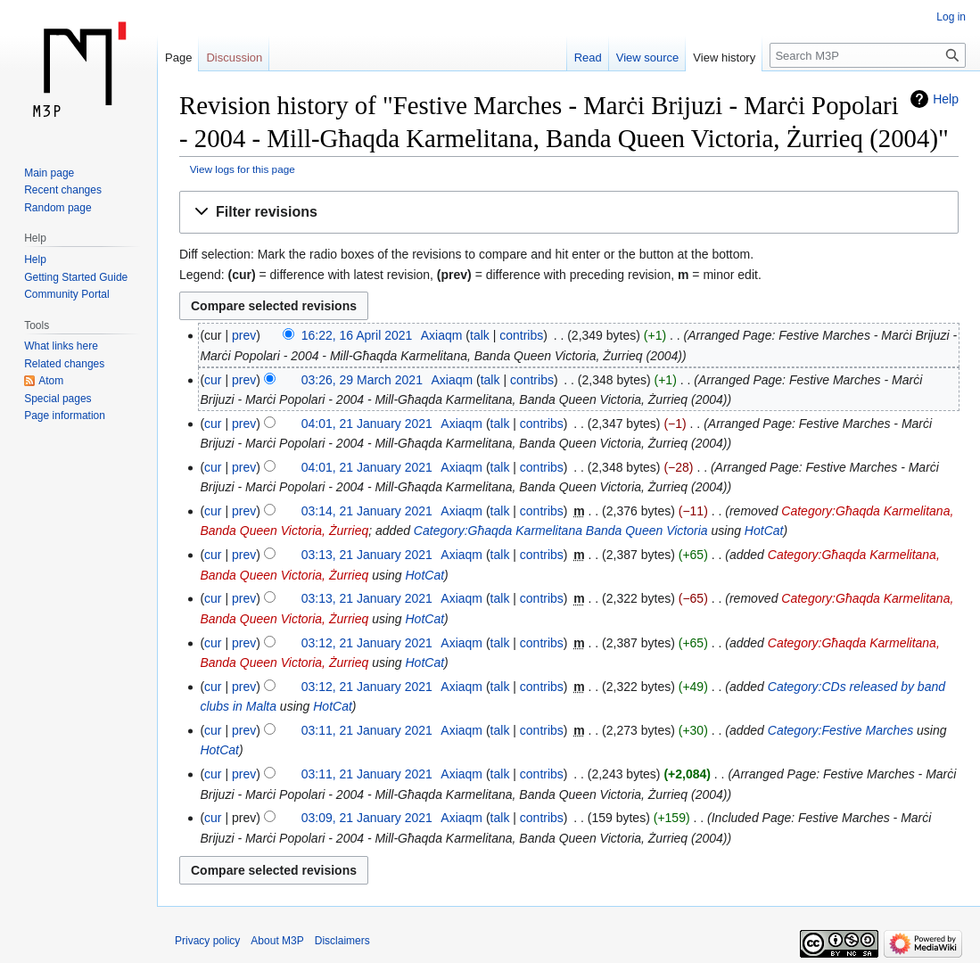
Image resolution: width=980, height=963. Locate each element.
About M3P (277, 940)
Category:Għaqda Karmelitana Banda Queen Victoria (561, 530)
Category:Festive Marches (840, 730)
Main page (49, 173)
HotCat (764, 530)
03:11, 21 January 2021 (366, 730)
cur (212, 380)
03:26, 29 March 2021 (362, 380)
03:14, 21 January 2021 (366, 511)
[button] (568, 212)
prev (244, 335)
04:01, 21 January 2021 (366, 423)
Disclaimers (342, 940)
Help (946, 99)
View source (647, 57)
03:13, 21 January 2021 (366, 554)
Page (178, 57)
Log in (951, 17)
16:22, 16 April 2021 (357, 335)
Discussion (234, 57)
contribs (521, 335)
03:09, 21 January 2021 (366, 818)
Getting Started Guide (76, 277)
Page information (64, 415)
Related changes (64, 364)
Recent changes (63, 190)
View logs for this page (242, 169)
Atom (50, 380)
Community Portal (66, 294)
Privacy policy (207, 940)
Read (588, 57)
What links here (61, 346)
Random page (57, 208)
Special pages (57, 398)
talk (480, 335)
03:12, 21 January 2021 (366, 643)
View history (724, 57)
